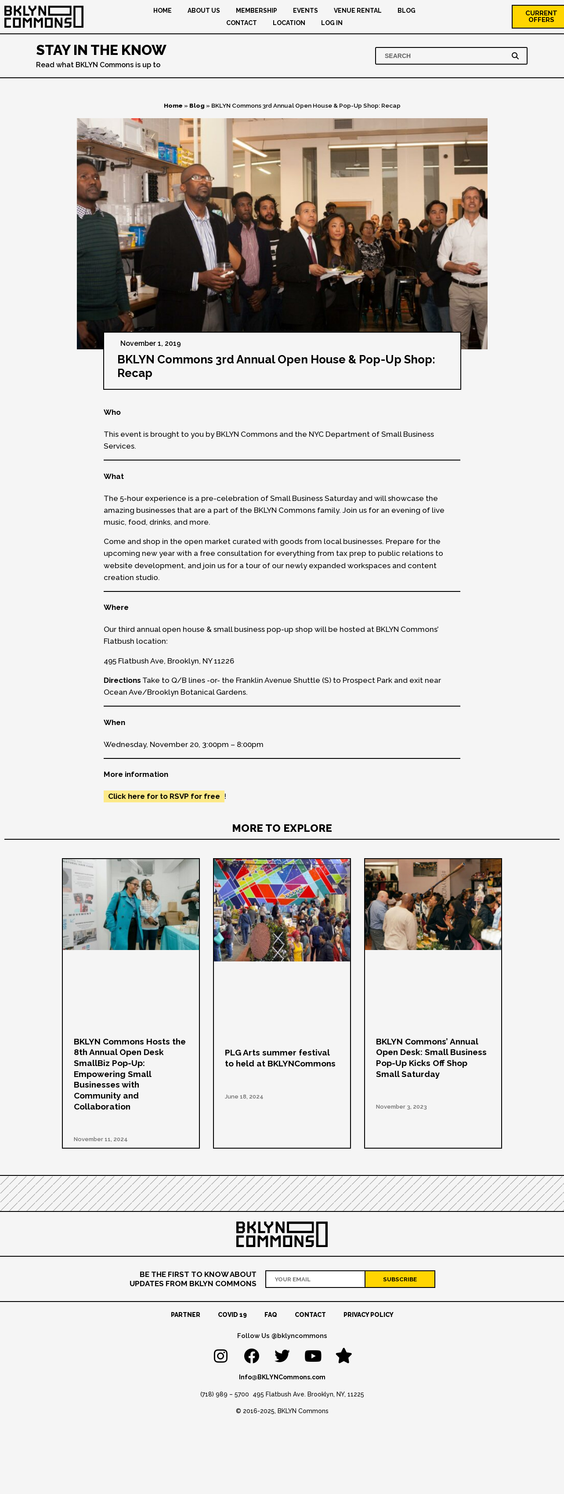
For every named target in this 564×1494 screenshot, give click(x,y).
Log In (332, 22)
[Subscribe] (400, 1278)
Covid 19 (232, 1314)
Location (289, 22)
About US (204, 10)
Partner (185, 1314)
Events (305, 10)
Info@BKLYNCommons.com (282, 1377)
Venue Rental (358, 10)
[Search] (517, 56)
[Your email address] (315, 1278)
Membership (256, 10)
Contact (241, 22)
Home (162, 10)
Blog (407, 10)
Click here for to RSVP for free (164, 796)
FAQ (270, 1314)
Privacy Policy (368, 1314)
